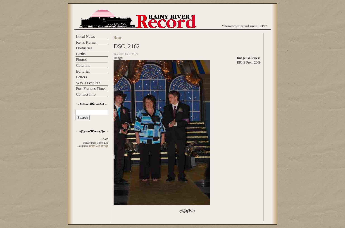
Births (81, 54)
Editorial (83, 71)
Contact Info (86, 94)
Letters (81, 77)
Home (117, 37)
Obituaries (84, 48)
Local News (85, 36)
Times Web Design (98, 146)
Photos (81, 59)
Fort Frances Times (91, 88)
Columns (83, 65)
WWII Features (88, 83)
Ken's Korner (86, 42)
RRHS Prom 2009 (249, 62)
